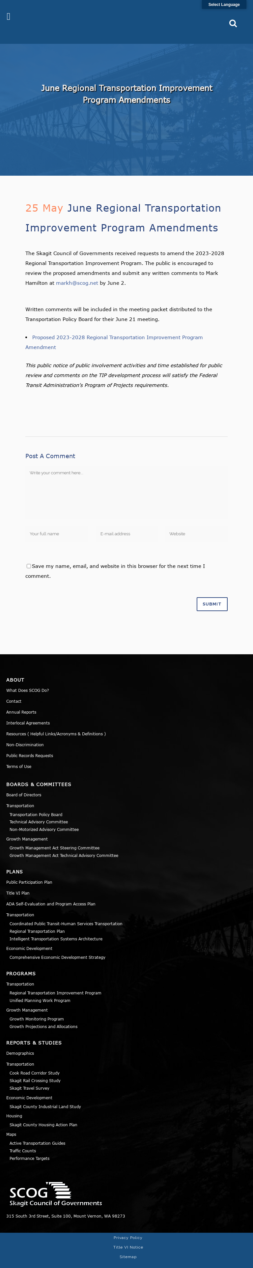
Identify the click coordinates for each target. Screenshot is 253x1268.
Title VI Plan (18, 882)
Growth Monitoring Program (37, 1008)
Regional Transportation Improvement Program (55, 982)
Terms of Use (18, 755)
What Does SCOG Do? (27, 679)
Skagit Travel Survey (29, 1077)
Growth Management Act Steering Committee (54, 837)
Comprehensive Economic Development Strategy (57, 946)
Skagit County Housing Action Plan (43, 1114)
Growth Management (27, 828)
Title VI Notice (128, 1236)
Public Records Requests (29, 744)
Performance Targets (29, 1147)
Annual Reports (21, 701)
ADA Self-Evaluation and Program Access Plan (51, 893)
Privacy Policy (128, 1226)
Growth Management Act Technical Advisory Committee (64, 844)
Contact (13, 690)
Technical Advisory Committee (39, 811)
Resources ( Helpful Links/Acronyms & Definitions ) (56, 723)
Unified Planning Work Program (40, 990)
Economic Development (29, 937)
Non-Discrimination (25, 733)
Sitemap (128, 1246)
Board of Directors (23, 783)
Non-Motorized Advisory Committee (44, 818)
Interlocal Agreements (28, 712)
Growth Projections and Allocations (43, 1015)
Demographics (20, 1042)
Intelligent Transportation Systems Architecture (56, 928)
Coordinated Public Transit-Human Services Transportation (66, 913)
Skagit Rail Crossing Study (35, 1070)
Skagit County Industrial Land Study (45, 1095)
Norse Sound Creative (222, 1259)
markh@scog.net (77, 272)
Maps (11, 1123)
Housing (14, 1105)
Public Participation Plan (29, 871)
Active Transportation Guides (37, 1132)
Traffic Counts (23, 1139)
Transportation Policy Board (36, 803)
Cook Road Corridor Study (35, 1062)
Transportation (20, 794)
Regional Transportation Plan (37, 920)
